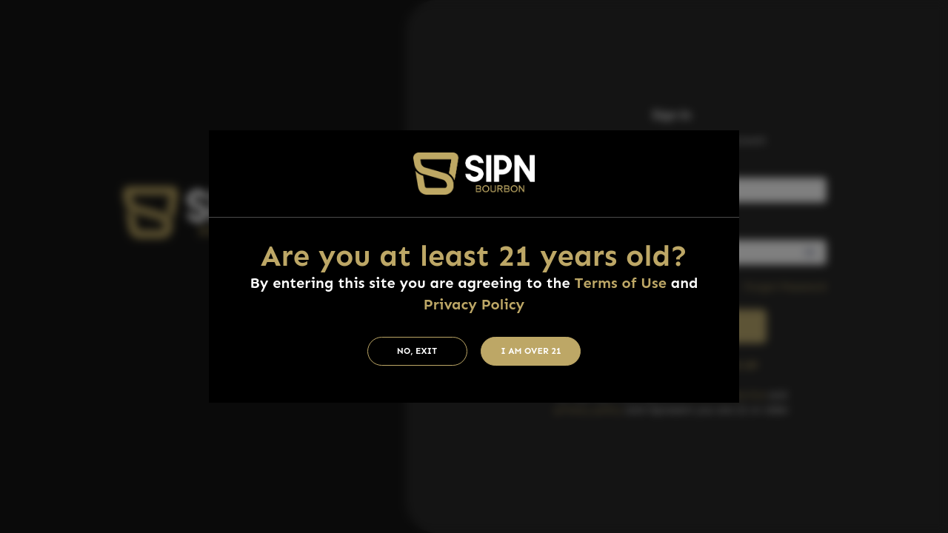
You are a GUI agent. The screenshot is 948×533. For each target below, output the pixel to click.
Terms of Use (621, 283)
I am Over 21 (531, 351)
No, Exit (417, 351)
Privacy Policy (474, 304)
